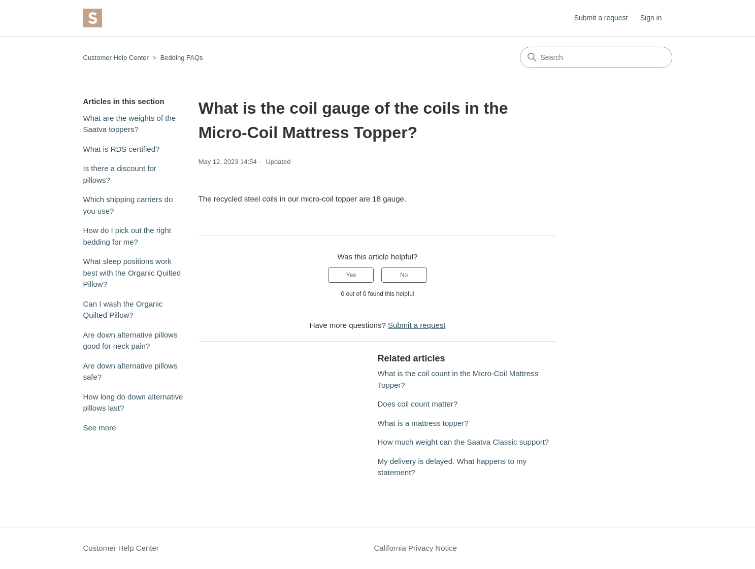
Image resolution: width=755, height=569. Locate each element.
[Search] (596, 57)
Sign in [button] (651, 18)
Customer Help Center (116, 57)
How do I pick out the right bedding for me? (127, 236)
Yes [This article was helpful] (351, 275)
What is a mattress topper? (422, 423)
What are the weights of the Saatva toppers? (129, 124)
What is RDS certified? (121, 149)
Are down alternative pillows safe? (130, 371)
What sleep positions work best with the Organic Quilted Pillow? (132, 272)
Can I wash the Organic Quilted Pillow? (123, 309)
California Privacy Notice (415, 548)
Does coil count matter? (417, 403)
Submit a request (601, 18)
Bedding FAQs (181, 57)
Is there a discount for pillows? (119, 174)
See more (99, 427)
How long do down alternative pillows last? (133, 402)
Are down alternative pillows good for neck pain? (130, 340)
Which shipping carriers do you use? (128, 205)
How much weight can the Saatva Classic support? (463, 442)
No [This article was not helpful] (404, 275)
